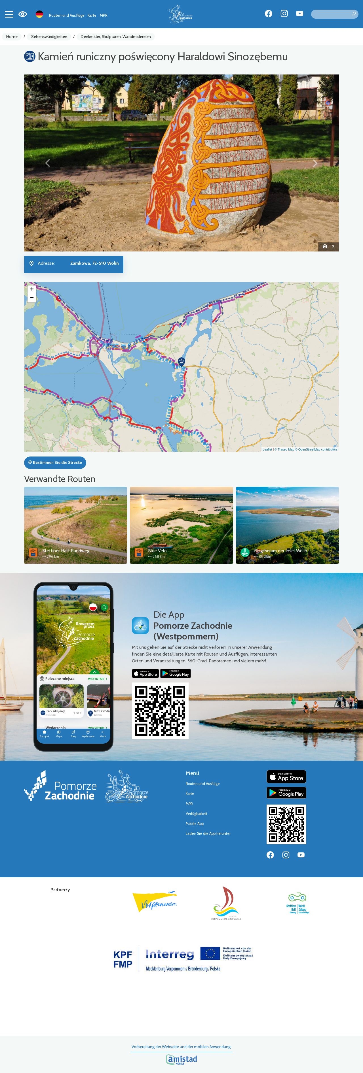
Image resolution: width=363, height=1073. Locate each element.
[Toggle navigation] (9, 14)
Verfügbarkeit (196, 814)
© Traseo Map (284, 449)
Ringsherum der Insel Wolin (280, 550)
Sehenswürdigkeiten (49, 36)
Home (12, 36)
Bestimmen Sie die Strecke (55, 462)
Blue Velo (157, 550)
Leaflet (267, 449)
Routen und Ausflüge (67, 15)
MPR (103, 15)
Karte (92, 15)
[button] (47, 162)
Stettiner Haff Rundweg (65, 550)
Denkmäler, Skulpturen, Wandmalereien (116, 36)
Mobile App (195, 824)
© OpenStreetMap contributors (316, 449)
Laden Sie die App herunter (208, 833)
